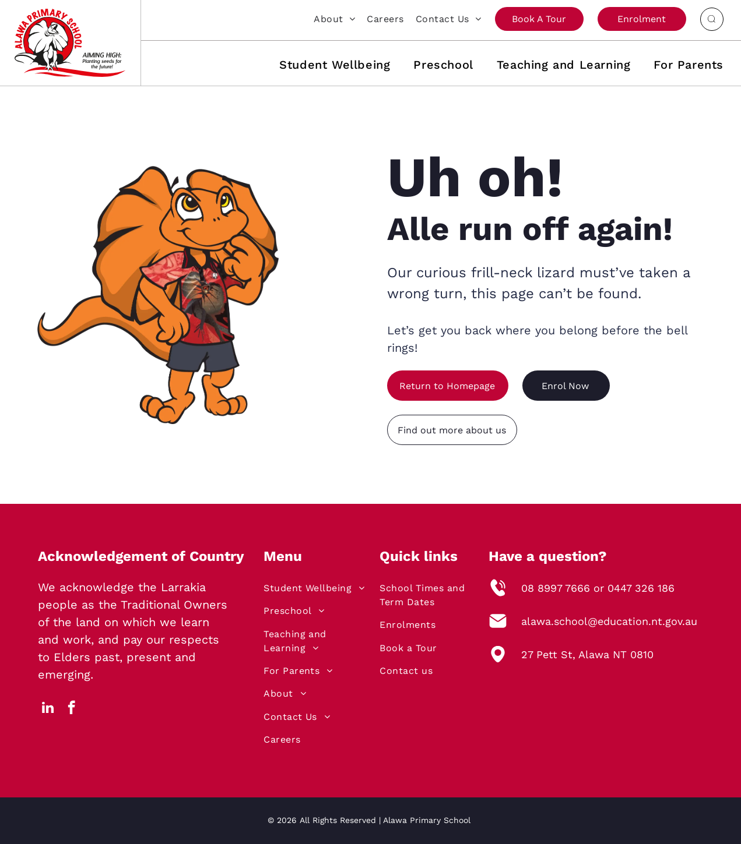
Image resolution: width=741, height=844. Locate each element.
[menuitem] (328, 19)
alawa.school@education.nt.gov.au (609, 621)
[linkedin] (48, 709)
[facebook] (71, 709)
